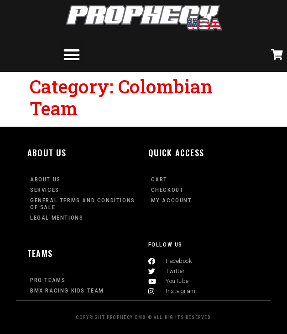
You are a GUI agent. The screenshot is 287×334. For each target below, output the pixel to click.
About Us (45, 179)
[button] (72, 54)
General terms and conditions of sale (82, 204)
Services (44, 189)
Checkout (167, 189)
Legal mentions (56, 217)
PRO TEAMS (47, 280)
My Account (171, 200)
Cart (159, 179)
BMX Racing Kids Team (67, 290)
